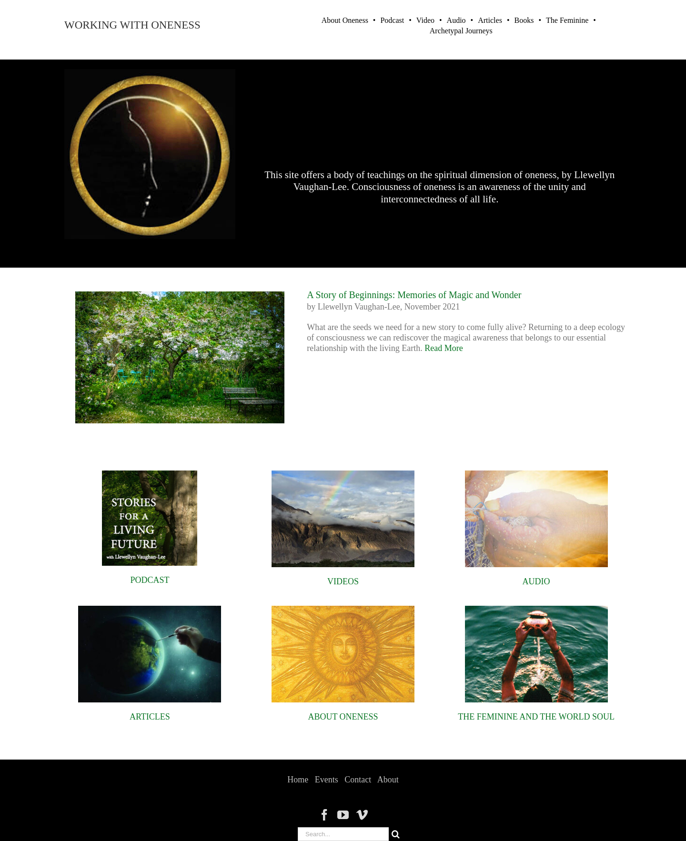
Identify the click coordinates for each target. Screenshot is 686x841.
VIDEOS (343, 581)
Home (297, 779)
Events (326, 779)
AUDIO (536, 581)
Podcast (392, 20)
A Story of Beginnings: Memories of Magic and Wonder (414, 295)
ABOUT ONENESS (343, 716)
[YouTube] (343, 815)
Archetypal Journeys (461, 31)
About (388, 779)
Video (425, 20)
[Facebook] (324, 815)
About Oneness (345, 20)
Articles (490, 20)
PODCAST (149, 580)
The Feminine (567, 20)
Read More (443, 348)
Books (524, 20)
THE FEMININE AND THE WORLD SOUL (536, 716)
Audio (456, 20)
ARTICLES (150, 716)
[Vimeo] (362, 815)
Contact (357, 779)
